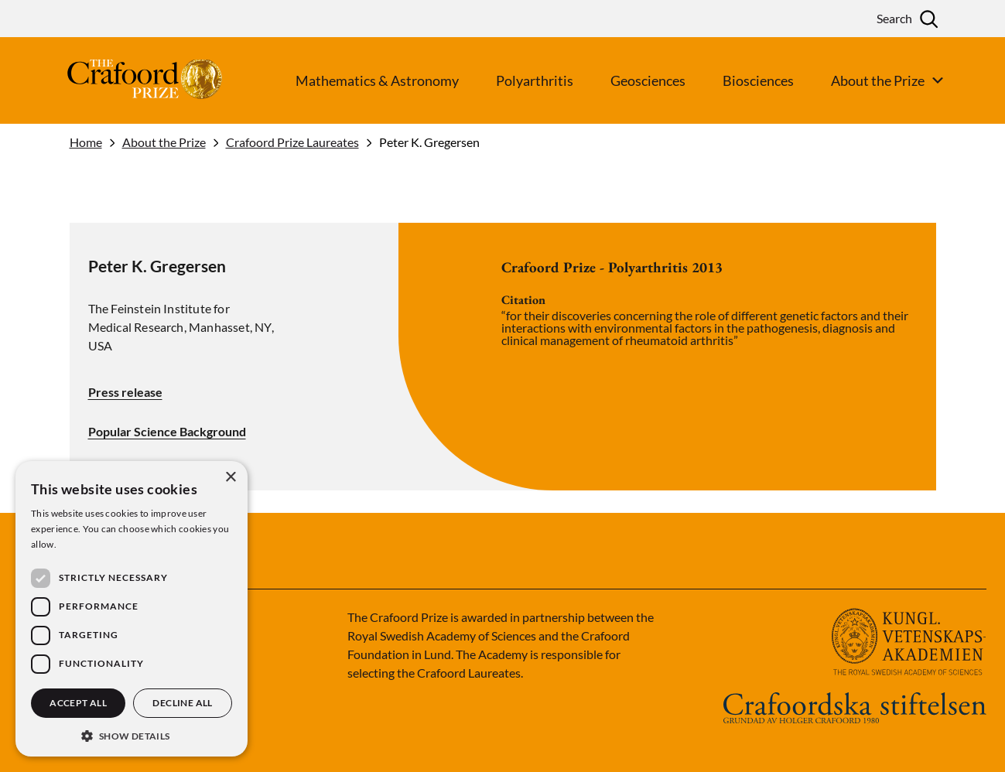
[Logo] (116, 80)
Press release (125, 391)
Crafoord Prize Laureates (292, 142)
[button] (131, 734)
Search (894, 18)
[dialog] (131, 609)
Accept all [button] (78, 703)
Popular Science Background (167, 431)
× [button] (230, 477)
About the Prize (164, 142)
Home (86, 142)
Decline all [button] (182, 703)
